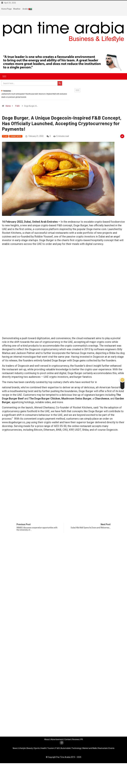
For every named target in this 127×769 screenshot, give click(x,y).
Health (43, 749)
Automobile (66, 749)
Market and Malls (90, 749)
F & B (17, 107)
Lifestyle (22, 749)
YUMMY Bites (15, 137)
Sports (37, 749)
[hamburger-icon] (4, 76)
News (15, 749)
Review (75, 740)
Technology (76, 749)
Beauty (30, 749)
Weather (17, 9)
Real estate (103, 749)
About (46, 740)
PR (81, 740)
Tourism (50, 749)
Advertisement (57, 740)
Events (111, 749)
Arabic (25, 9)
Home (8, 107)
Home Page (6, 9)
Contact (67, 740)
